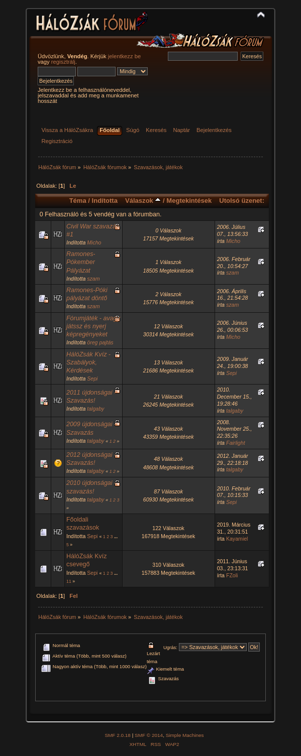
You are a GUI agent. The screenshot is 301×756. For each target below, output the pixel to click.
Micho (94, 242)
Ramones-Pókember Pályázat (80, 262)
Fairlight (235, 443)
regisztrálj (63, 62)
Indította (105, 200)
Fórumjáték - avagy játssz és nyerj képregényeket (93, 326)
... (116, 536)
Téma (77, 200)
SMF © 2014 (149, 735)
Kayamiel (237, 539)
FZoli (232, 575)
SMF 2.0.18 (118, 735)
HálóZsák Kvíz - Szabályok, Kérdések (88, 362)
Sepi (92, 378)
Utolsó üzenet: (241, 200)
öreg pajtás (100, 342)
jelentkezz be (124, 56)
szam (93, 279)
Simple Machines (185, 735)
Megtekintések (189, 200)
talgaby (95, 409)
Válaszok (143, 200)
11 (68, 581)
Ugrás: (170, 647)
